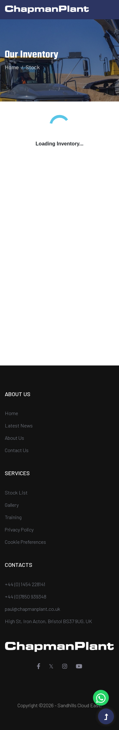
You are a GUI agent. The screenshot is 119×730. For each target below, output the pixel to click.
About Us (14, 438)
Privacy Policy (19, 529)
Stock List (16, 492)
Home (12, 67)
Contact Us (17, 450)
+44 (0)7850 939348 (25, 596)
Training (13, 517)
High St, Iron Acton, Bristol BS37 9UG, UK (48, 621)
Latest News (19, 425)
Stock (33, 67)
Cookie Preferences (25, 542)
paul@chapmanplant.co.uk (32, 609)
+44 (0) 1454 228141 (25, 584)
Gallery (12, 505)
